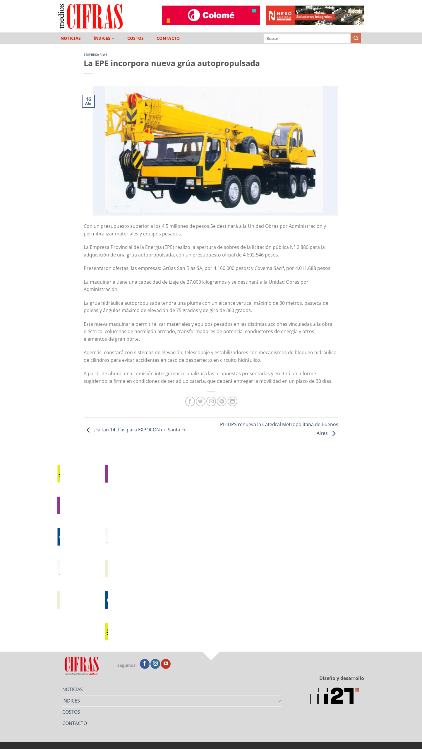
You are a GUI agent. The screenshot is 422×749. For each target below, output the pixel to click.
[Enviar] (356, 38)
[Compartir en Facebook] (190, 401)
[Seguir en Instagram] (155, 664)
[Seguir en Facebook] (145, 664)
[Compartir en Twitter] (200, 401)
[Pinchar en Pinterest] (222, 401)
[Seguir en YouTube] (166, 664)
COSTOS (135, 38)
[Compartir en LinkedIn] (232, 401)
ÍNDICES (104, 38)
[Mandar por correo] (211, 401)
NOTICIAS (71, 38)
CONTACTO (168, 38)
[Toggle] (279, 700)
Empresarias (95, 54)
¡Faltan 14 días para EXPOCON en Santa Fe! (136, 429)
